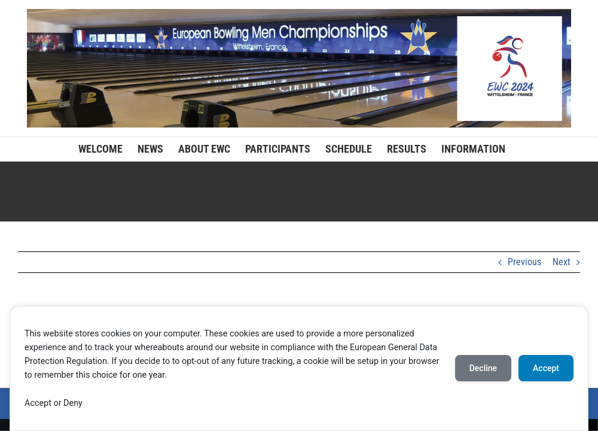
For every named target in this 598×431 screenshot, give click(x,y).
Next (561, 262)
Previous (524, 262)
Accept (546, 368)
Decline (483, 368)
